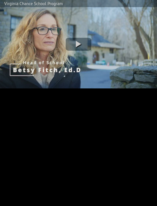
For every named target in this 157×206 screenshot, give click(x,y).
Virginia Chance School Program (33, 3)
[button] (78, 44)
